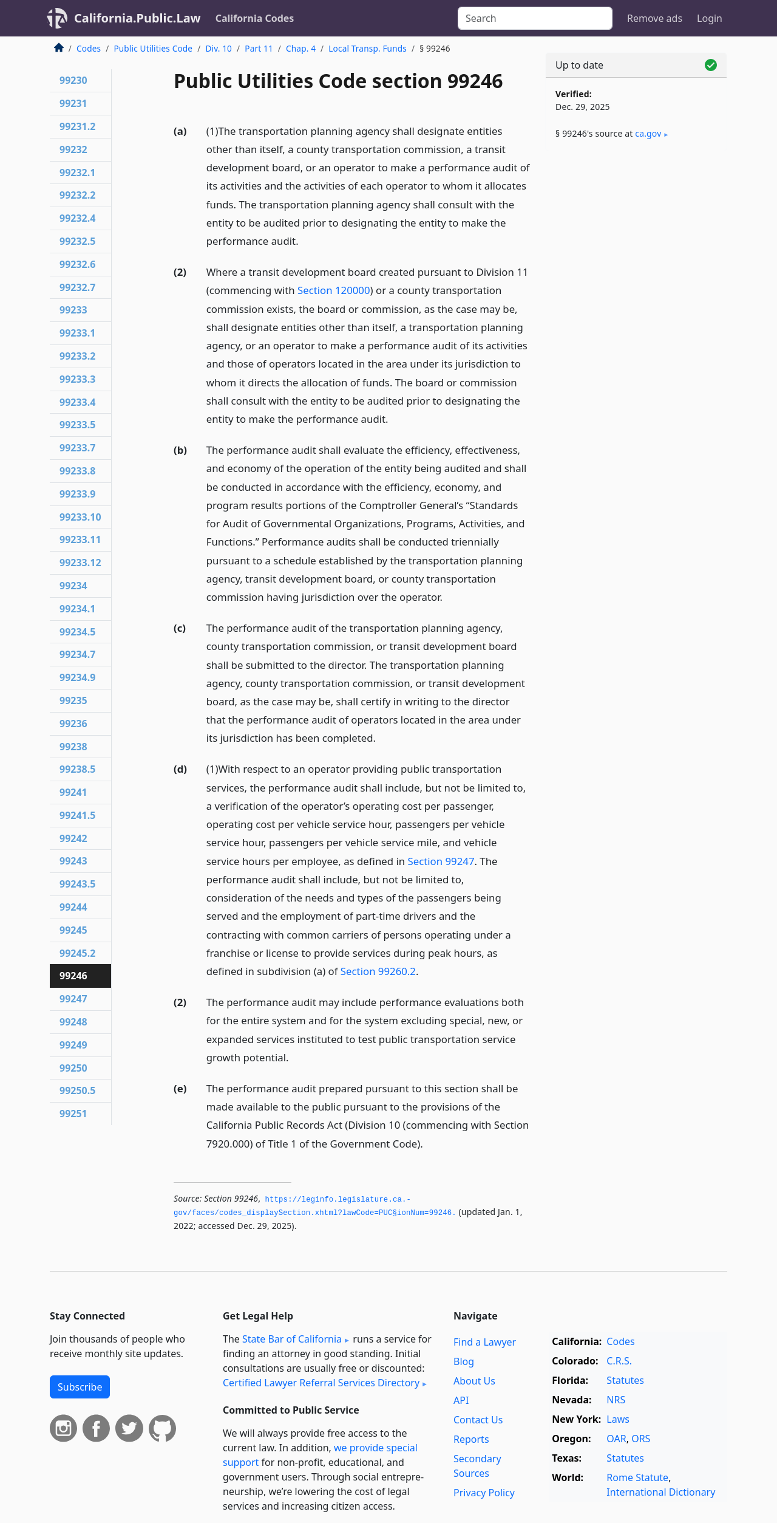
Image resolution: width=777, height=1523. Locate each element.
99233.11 (80, 539)
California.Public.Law (137, 18)
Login (709, 18)
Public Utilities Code (153, 48)
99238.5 (77, 769)
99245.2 (77, 953)
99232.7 (77, 287)
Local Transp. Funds (367, 48)
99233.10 (80, 517)
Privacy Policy (484, 1492)
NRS (615, 1399)
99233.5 (77, 424)
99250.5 (77, 1090)
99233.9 (77, 494)
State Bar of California (292, 1339)
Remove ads (654, 18)
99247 (73, 998)
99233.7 (77, 447)
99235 (73, 700)
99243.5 (77, 884)
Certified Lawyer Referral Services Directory (321, 1382)
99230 (73, 80)
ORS (640, 1438)
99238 (73, 746)
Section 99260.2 (378, 971)
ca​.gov (648, 133)
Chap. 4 (301, 48)
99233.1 (77, 333)
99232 (73, 149)
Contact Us (478, 1419)
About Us (474, 1381)
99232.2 (77, 195)
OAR (616, 1438)
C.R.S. (619, 1360)
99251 (73, 1113)
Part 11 (259, 48)
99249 (73, 1045)
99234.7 (77, 654)
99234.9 (77, 677)
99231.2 (77, 126)
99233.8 (77, 470)
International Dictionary (660, 1492)
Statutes (625, 1380)
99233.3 (77, 379)
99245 (73, 930)
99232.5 (77, 241)
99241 (73, 792)
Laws (617, 1419)
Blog (463, 1361)
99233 (73, 310)
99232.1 (77, 172)
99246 (73, 975)
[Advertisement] (636, 350)
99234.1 (77, 608)
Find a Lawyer (484, 1342)
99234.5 (77, 631)
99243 (73, 861)
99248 (73, 1021)
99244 (73, 907)
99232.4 (77, 218)
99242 (73, 838)
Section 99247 (440, 861)
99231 (73, 103)
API (461, 1400)
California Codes (254, 18)
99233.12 (80, 562)
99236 (73, 723)
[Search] (535, 18)
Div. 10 (218, 48)
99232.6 (77, 264)
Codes (88, 48)
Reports (471, 1439)
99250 (73, 1068)
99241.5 (77, 815)
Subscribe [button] (80, 1387)
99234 (73, 585)
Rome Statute (637, 1477)
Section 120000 (333, 290)
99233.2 (77, 356)
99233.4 (77, 402)
